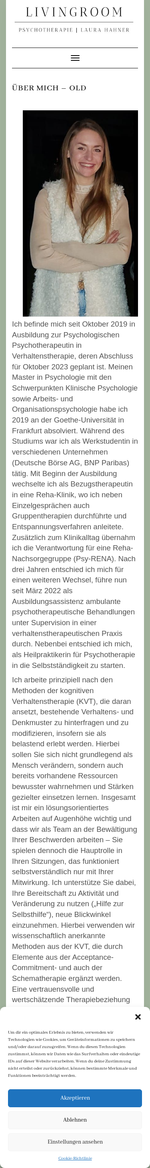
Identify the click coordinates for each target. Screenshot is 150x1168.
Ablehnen (75, 1120)
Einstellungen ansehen (75, 1142)
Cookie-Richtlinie (75, 1158)
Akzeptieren (75, 1098)
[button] (138, 1017)
